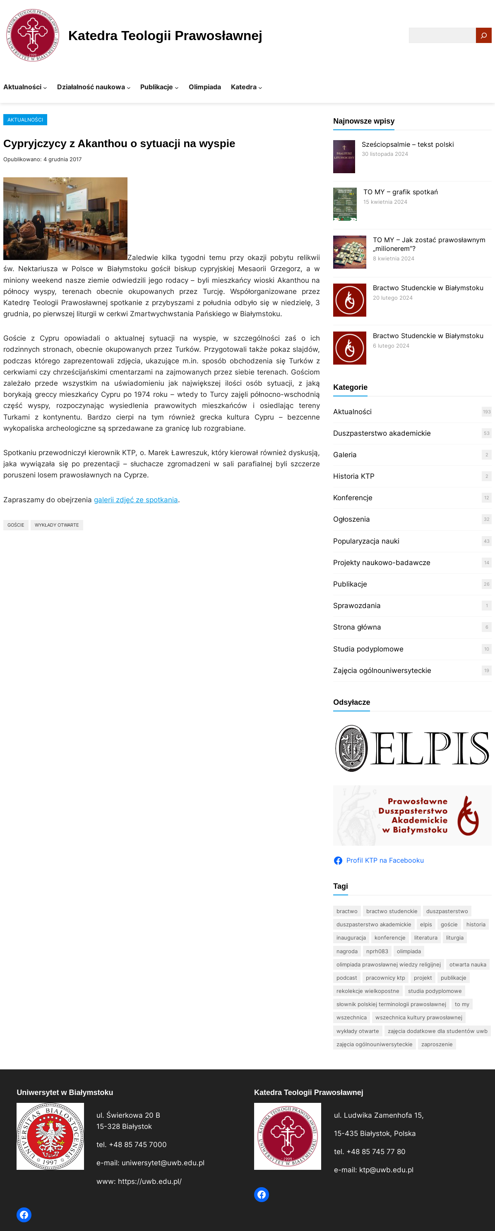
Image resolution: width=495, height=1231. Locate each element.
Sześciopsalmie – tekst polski (408, 144)
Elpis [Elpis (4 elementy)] (426, 924)
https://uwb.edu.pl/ (150, 1181)
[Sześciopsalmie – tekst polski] (344, 157)
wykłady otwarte (57, 525)
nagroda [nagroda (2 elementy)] (347, 951)
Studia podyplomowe (368, 649)
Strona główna (357, 627)
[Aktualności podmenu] (45, 87)
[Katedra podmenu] (260, 87)
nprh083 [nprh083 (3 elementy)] (377, 951)
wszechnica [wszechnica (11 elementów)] (351, 1017)
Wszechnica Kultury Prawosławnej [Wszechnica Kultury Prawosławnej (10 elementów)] (418, 1017)
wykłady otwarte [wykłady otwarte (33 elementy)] (357, 1031)
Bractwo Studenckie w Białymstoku (428, 288)
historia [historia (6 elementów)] (475, 924)
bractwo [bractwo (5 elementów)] (347, 911)
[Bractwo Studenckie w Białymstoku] (349, 301)
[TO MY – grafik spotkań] (345, 205)
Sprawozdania (357, 605)
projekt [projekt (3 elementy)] (423, 977)
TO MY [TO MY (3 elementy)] (462, 1004)
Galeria (345, 455)
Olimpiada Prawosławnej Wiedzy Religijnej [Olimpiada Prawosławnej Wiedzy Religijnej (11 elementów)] (388, 964)
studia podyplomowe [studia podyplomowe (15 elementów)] (435, 991)
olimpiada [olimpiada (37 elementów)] (409, 951)
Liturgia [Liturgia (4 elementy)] (455, 937)
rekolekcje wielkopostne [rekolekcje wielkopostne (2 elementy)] (367, 991)
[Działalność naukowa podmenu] (129, 87)
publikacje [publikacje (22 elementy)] (453, 977)
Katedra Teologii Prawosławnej (165, 35)
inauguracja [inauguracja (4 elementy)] (351, 937)
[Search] (484, 35)
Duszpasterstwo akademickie (382, 433)
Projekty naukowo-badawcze (381, 562)
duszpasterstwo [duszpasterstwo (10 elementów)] (447, 911)
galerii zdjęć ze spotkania (136, 500)
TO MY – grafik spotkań (400, 192)
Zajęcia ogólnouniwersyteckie (382, 670)
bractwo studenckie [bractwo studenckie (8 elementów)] (392, 911)
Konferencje (352, 498)
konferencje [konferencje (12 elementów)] (390, 937)
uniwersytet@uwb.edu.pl (163, 1163)
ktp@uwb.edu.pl (386, 1170)
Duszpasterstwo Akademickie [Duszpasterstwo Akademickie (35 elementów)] (373, 924)
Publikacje (350, 584)
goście (15, 525)
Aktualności (25, 120)
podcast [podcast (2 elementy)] (346, 977)
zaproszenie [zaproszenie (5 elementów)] (437, 1044)
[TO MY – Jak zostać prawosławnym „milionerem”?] (349, 253)
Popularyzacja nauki (366, 541)
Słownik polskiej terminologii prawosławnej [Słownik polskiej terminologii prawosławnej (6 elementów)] (391, 1004)
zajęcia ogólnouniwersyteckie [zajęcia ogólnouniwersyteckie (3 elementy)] (374, 1044)
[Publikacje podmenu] (177, 87)
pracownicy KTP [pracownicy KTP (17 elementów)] (385, 977)
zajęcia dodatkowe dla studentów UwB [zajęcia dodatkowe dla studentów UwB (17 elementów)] (438, 1031)
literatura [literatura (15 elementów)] (425, 937)
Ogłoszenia (351, 519)
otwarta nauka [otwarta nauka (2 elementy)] (467, 964)
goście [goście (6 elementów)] (449, 924)
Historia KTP (354, 476)
